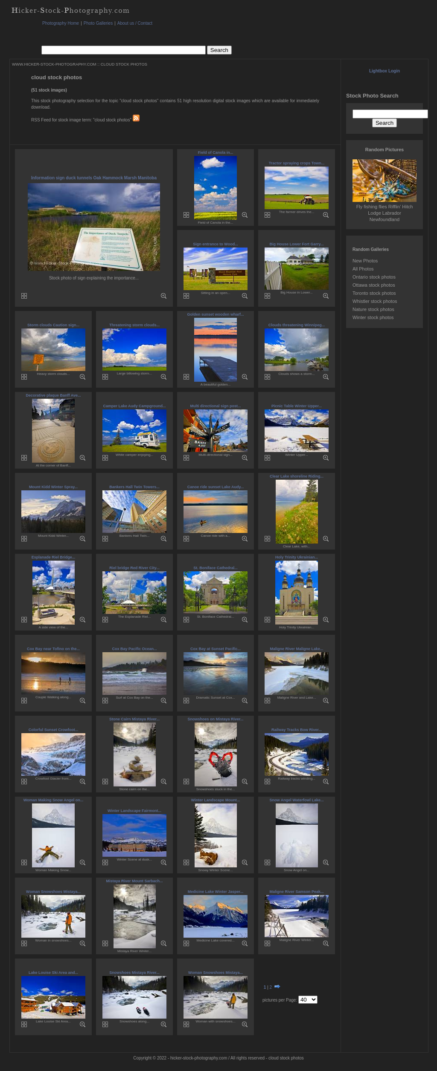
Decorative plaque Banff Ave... (53, 395)
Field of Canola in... (215, 152)
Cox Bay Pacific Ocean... (134, 649)
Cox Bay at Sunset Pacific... (215, 649)
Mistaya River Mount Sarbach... (134, 881)
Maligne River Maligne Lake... (296, 649)
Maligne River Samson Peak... (296, 892)
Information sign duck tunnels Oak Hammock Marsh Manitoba (94, 178)
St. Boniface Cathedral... (215, 568)
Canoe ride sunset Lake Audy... (215, 487)
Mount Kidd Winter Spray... (53, 487)
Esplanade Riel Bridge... (54, 557)
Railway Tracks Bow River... (296, 730)
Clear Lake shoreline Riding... (296, 476)
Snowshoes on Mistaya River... (215, 719)
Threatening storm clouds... (134, 325)
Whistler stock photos (375, 301)
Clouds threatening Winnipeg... (296, 325)
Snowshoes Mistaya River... (134, 972)
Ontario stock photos (374, 276)
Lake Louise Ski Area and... (53, 972)
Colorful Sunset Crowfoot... (54, 730)
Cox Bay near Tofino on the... (53, 649)
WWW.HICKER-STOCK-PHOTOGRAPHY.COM (54, 64)
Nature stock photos (373, 309)
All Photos (363, 268)
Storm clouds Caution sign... (53, 325)
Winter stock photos (373, 317)
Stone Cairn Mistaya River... (134, 719)
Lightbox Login (384, 71)
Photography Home (60, 23)
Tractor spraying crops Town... (296, 163)
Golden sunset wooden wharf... (215, 314)
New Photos (365, 260)
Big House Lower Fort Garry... (297, 244)
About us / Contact (134, 23)
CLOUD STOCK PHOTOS (124, 64)
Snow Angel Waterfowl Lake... (297, 800)
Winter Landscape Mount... (215, 800)
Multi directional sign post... (215, 406)
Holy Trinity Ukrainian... (296, 557)
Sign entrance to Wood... (215, 244)
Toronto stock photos (374, 293)
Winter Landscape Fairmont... (134, 811)
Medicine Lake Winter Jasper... (215, 892)
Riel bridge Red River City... (134, 568)
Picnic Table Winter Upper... (296, 406)
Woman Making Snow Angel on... (53, 800)
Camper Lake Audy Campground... (134, 406)
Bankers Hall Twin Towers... (134, 487)
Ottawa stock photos (374, 285)
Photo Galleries (98, 23)
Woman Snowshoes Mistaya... (53, 892)
